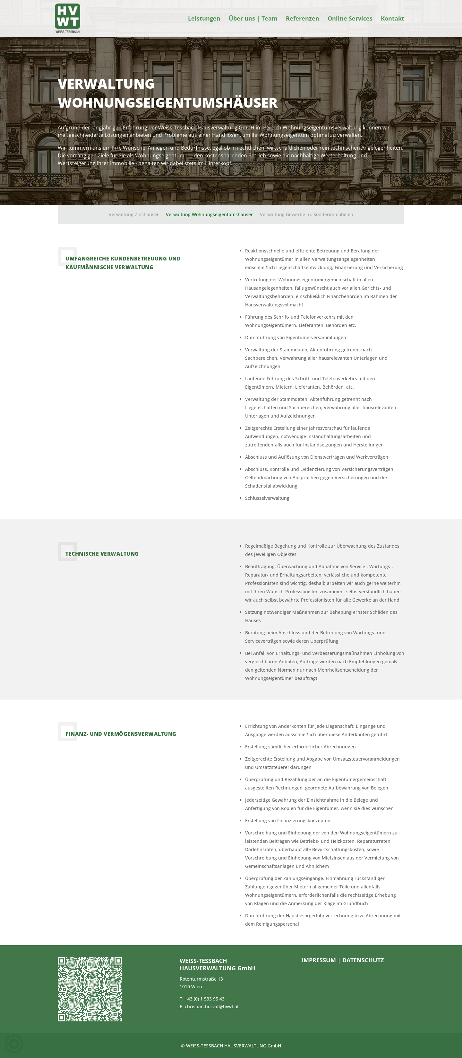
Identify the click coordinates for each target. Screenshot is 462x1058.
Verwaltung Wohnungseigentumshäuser (209, 214)
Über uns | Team (253, 19)
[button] (14, 1044)
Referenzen (302, 19)
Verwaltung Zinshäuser (134, 214)
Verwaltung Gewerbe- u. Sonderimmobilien (306, 214)
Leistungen (204, 19)
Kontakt (392, 19)
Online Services (350, 19)
